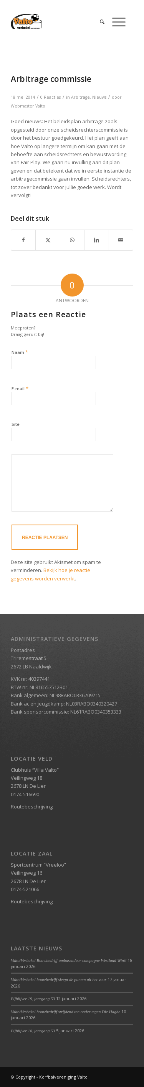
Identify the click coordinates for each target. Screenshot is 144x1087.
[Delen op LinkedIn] (96, 240)
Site (16, 424)
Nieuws (99, 97)
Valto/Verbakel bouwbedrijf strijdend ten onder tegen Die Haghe (65, 1011)
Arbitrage (80, 97)
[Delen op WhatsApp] (72, 240)
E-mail (20, 388)
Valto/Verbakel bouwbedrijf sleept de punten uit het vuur (58, 979)
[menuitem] (98, 21)
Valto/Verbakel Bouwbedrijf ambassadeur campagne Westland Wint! (68, 960)
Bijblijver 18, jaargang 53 (33, 1030)
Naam (20, 352)
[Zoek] (98, 21)
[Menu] (115, 21)
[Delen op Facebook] (23, 240)
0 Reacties (50, 97)
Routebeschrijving (32, 806)
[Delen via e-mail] (121, 240)
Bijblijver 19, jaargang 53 (33, 998)
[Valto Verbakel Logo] (60, 21)
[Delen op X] (48, 240)
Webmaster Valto (28, 106)
